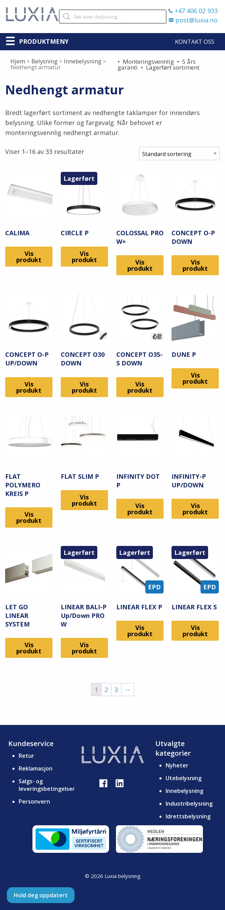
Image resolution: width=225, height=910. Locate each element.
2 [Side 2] (106, 689)
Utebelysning (184, 778)
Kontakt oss (194, 41)
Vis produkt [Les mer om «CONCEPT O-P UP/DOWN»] (28, 387)
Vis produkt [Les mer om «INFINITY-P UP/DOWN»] (195, 508)
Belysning (44, 61)
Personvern (34, 801)
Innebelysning (82, 61)
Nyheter (177, 765)
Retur (26, 755)
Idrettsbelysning (188, 816)
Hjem (17, 61)
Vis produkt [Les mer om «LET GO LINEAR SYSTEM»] (28, 648)
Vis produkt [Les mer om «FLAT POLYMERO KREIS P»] (28, 517)
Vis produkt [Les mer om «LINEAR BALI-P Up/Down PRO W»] (84, 648)
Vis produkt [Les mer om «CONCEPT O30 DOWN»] (84, 387)
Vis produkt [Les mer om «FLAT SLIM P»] (84, 500)
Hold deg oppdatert (41, 895)
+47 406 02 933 (193, 11)
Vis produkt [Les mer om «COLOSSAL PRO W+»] (140, 265)
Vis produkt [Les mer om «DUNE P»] (195, 378)
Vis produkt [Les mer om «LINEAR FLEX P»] (140, 630)
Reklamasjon (35, 768)
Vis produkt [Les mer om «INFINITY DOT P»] (140, 508)
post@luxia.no (193, 20)
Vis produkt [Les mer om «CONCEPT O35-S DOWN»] (140, 387)
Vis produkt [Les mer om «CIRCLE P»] (84, 256)
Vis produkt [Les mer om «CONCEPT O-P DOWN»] (195, 265)
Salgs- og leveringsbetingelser (47, 785)
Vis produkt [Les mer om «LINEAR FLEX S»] (195, 630)
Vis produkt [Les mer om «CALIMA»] (28, 256)
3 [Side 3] (116, 689)
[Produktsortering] (179, 153)
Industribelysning (189, 803)
